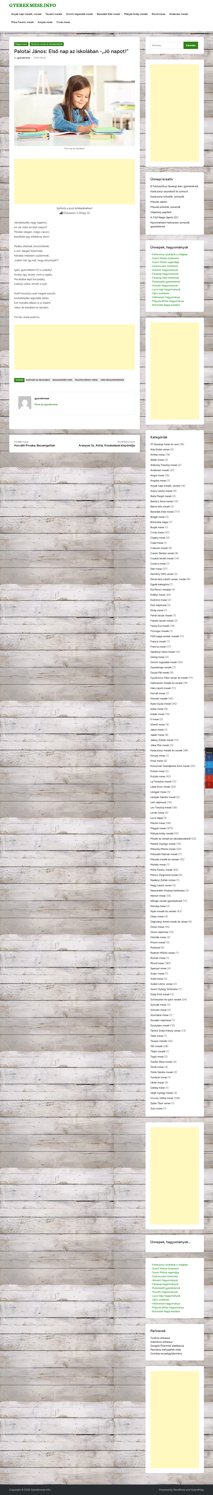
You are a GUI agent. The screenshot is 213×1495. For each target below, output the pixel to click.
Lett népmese (158, 802)
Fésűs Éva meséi (159, 625)
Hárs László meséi (160, 688)
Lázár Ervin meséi (160, 786)
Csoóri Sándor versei (162, 553)
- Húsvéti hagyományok (164, 285)
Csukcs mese (158, 563)
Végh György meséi (161, 1092)
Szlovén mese (158, 1009)
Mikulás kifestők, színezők (165, 207)
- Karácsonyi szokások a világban (169, 254)
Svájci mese (157, 973)
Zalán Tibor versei (160, 1103)
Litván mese (157, 812)
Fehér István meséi (161, 615)
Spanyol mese (158, 968)
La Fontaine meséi (160, 781)
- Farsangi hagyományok (164, 273)
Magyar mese (21, 44)
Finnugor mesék (159, 631)
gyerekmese (23, 57)
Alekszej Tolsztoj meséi (163, 465)
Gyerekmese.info (32, 5)
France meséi (158, 641)
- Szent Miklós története (164, 258)
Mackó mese (157, 823)
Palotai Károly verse (86, 380)
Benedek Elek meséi (108, 14)
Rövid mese (158, 14)
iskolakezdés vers (62, 380)
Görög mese (157, 657)
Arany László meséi (161, 490)
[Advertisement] (74, 181)
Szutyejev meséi (160, 1025)
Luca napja (156, 817)
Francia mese (158, 646)
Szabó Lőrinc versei (161, 983)
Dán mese (156, 568)
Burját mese (157, 527)
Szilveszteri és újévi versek (165, 999)
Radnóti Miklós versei (162, 952)
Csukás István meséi (162, 558)
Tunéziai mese (158, 1077)
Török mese (157, 1067)
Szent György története (164, 989)
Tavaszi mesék (53, 14)
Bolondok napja (159, 522)
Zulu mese (156, 1108)
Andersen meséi (178, 14)
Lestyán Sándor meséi (163, 797)
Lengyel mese (158, 791)
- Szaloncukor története (164, 266)
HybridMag (197, 1489)
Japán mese (157, 734)
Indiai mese (157, 708)
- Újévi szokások (159, 293)
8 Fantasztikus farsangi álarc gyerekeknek (174, 186)
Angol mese (157, 475)
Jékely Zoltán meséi (162, 740)
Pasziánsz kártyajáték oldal (165, 1349)
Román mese (157, 958)
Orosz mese (157, 926)
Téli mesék (156, 1046)
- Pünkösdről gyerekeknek (165, 281)
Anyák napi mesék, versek (26, 14)
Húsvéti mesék (159, 698)
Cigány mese (157, 537)
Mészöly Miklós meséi (163, 849)
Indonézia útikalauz (161, 1341)
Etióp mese (156, 610)
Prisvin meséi (157, 942)
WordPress (179, 1489)
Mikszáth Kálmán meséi (164, 854)
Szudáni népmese (160, 1020)
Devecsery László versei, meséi (168, 579)
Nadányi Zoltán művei (163, 880)
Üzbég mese (157, 1087)
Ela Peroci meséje (160, 589)
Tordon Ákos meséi (161, 1061)
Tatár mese (156, 1035)
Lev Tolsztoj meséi (161, 807)
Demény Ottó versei (162, 574)
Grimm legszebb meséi (79, 14)
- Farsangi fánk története (164, 277)
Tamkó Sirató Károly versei (165, 1030)
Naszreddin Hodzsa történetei (167, 890)
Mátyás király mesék (136, 14)
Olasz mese (157, 916)
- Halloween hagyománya (165, 297)
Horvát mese (157, 693)
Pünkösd (155, 947)
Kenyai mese (157, 755)
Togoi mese (157, 1056)
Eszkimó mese (158, 599)
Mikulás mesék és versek (164, 859)
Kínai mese (156, 760)
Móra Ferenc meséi (22, 22)
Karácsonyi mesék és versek (166, 750)
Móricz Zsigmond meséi (164, 875)
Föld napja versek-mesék (164, 636)
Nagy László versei (161, 885)
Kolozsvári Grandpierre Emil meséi (170, 766)
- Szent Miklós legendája (164, 262)
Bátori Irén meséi (160, 506)
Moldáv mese (158, 864)
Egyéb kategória (159, 584)
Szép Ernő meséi (160, 994)
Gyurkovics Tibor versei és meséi (169, 677)
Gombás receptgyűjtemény (166, 1353)
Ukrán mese (157, 1082)
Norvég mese (158, 906)
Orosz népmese (159, 932)
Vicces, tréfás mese (161, 1098)
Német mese (157, 895)
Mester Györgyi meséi (163, 843)
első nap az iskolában (38, 380)
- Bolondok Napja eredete (165, 304)
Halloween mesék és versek (166, 682)
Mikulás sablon (158, 201)
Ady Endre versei (160, 449)
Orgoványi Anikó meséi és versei (169, 921)
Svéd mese (156, 978)
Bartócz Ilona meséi (161, 501)
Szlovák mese (158, 1004)
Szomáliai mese (159, 1015)
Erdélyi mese (157, 594)
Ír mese (154, 719)
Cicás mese (63, 22)
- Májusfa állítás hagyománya (167, 301)
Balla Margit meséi (161, 496)
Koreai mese (157, 771)
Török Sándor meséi (161, 1072)
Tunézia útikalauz (160, 1337)
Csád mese (156, 542)
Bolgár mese (157, 516)
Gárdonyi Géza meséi (162, 651)
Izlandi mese (157, 724)
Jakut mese (157, 729)
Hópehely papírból (160, 212)
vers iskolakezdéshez (112, 380)
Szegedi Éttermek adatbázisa (167, 1345)
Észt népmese (158, 605)
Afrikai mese (157, 454)
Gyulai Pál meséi (159, 672)
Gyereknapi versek (161, 667)
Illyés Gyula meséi (160, 703)
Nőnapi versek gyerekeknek (166, 900)
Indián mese (157, 714)
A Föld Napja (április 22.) (164, 217)
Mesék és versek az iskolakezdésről (46, 44)
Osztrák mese (158, 937)
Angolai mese (158, 480)
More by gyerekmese (46, 404)
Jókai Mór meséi (159, 745)
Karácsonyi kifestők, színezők (167, 196)
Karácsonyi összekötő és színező (169, 191)
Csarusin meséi (159, 548)
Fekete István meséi (162, 620)
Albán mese (157, 459)
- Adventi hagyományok (164, 269)
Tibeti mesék (157, 1051)
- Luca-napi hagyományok (165, 289)
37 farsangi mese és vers (164, 444)
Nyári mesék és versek (163, 911)
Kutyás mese (45, 22)
